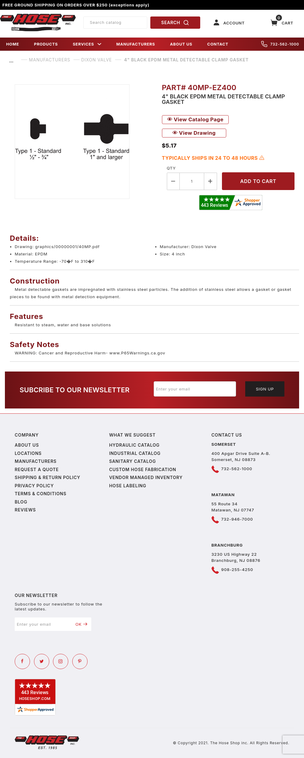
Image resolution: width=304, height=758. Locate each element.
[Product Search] (115, 22)
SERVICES (87, 44)
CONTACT (217, 44)
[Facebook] (22, 661)
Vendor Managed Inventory (145, 477)
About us (27, 445)
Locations (28, 453)
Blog (21, 501)
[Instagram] (60, 661)
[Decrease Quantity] (173, 181)
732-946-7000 (237, 519)
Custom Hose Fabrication (142, 469)
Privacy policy (34, 485)
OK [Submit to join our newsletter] (81, 624)
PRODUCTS (46, 44)
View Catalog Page (195, 119)
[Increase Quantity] (210, 181)
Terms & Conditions (40, 493)
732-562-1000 (280, 44)
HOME (12, 44)
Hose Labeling (127, 485)
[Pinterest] (80, 661)
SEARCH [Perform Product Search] (175, 23)
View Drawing (194, 133)
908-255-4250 (237, 569)
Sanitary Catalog (132, 461)
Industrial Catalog (134, 453)
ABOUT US (181, 44)
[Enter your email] (195, 389)
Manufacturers (36, 461)
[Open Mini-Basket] (282, 23)
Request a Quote (37, 469)
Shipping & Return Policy (47, 477)
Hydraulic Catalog (134, 445)
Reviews (25, 509)
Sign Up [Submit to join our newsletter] (265, 388)
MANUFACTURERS (135, 44)
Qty (171, 168)
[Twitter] (41, 661)
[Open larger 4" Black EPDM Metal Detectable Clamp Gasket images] (83, 141)
